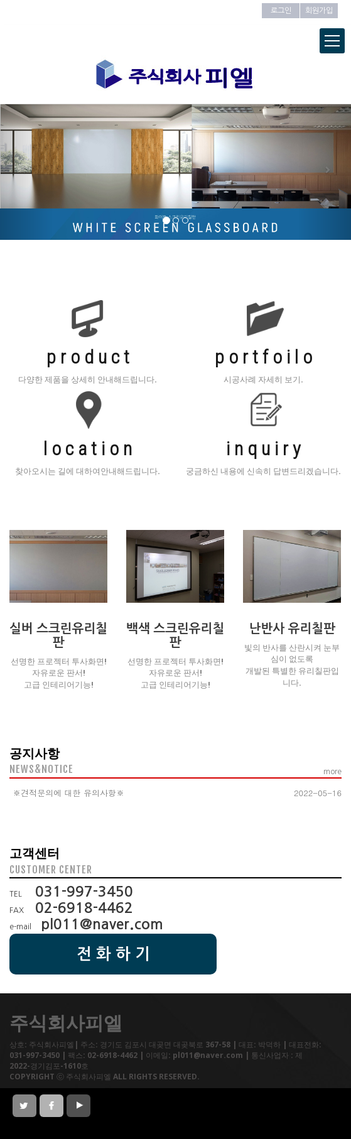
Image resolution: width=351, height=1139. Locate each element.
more (332, 771)
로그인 (281, 10)
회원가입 (319, 10)
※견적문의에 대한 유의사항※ (68, 793)
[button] (26, 172)
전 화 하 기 (113, 954)
